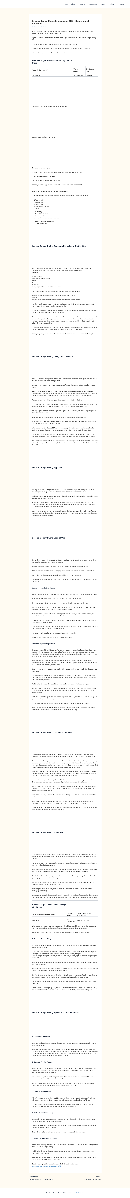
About (77, 4)
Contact (122, 4)
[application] (116, 4)
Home (70, 4)
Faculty (104, 4)
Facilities (113, 4)
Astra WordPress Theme (78, 1192)
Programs (85, 4)
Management (95, 4)
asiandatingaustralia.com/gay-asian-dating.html (47, 1166)
